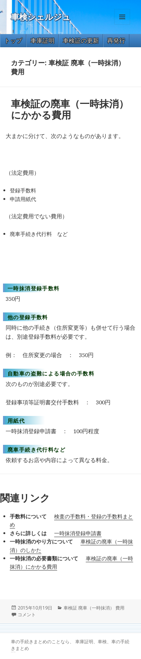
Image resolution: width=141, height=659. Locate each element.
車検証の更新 (81, 40)
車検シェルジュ (41, 17)
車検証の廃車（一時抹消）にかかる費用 (70, 109)
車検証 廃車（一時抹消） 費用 (94, 608)
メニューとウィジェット (122, 24)
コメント (27, 614)
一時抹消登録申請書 (78, 533)
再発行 (116, 40)
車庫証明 (42, 40)
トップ (13, 40)
